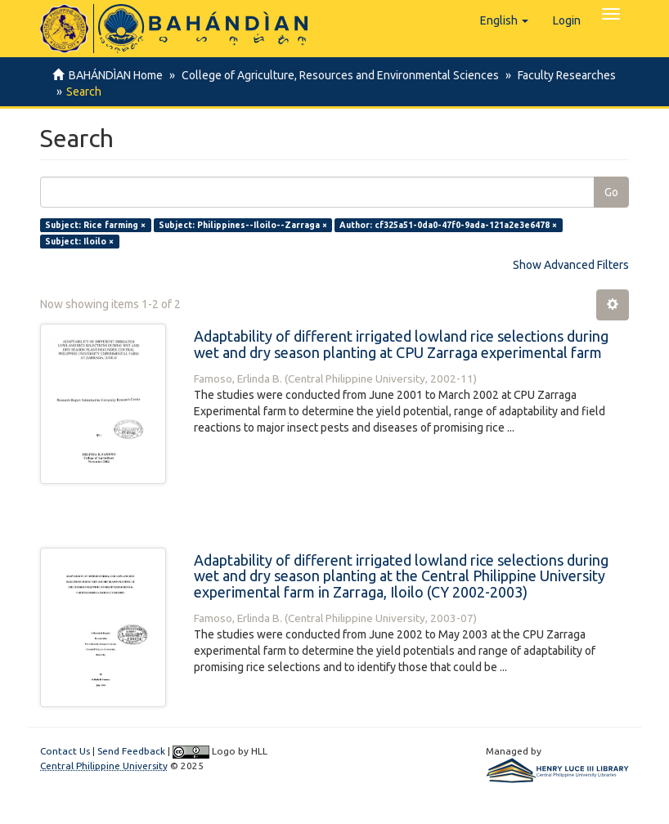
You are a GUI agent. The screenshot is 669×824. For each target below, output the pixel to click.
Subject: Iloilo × (79, 241)
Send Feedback (131, 751)
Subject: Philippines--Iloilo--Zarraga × (243, 225)
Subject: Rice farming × (95, 225)
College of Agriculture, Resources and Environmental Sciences (337, 75)
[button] (504, 20)
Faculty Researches (562, 75)
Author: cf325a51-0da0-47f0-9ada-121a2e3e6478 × (448, 225)
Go (611, 192)
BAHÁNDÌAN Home (116, 75)
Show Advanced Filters (571, 264)
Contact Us (65, 751)
